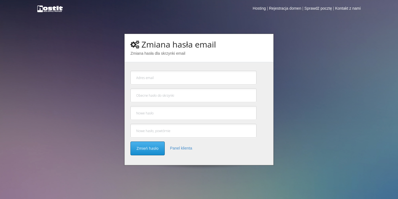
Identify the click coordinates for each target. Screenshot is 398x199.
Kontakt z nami (348, 8)
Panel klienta (181, 148)
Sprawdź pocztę (318, 8)
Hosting (259, 8)
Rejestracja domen (285, 8)
